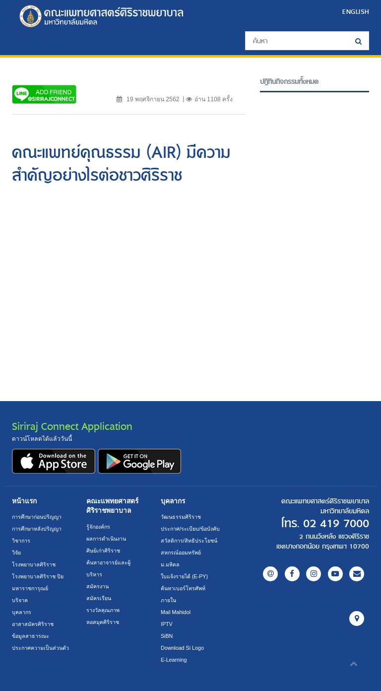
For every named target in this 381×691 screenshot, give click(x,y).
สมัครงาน (97, 586)
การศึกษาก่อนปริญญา (37, 517)
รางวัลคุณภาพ (103, 610)
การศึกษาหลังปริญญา (37, 529)
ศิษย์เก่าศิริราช (103, 550)
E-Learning (174, 660)
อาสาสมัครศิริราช (33, 624)
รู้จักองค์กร (98, 527)
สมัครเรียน (98, 598)
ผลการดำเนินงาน (106, 539)
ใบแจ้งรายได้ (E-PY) (184, 576)
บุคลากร (21, 612)
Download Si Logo (182, 648)
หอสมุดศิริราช (102, 622)
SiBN (167, 636)
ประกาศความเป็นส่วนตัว (40, 648)
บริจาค (20, 600)
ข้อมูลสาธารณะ (30, 636)
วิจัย (16, 552)
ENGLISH (355, 11)
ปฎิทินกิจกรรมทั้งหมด (289, 81)
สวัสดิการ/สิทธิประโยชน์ (189, 541)
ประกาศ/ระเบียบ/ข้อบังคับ (190, 529)
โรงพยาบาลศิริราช (34, 564)
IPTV (167, 624)
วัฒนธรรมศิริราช (181, 517)
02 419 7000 (336, 523)
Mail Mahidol (175, 612)
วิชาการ (21, 541)
